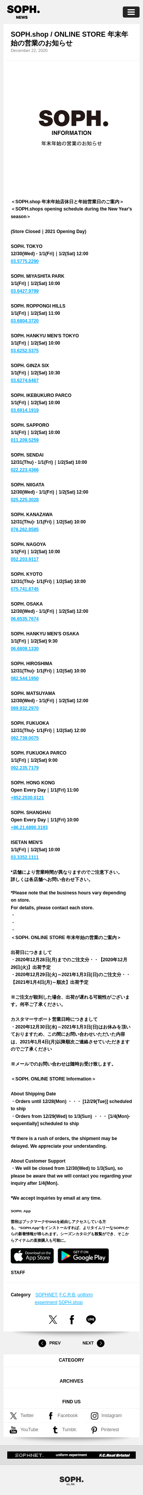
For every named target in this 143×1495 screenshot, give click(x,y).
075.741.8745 (25, 589)
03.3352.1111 (25, 857)
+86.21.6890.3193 (29, 827)
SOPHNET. (46, 1294)
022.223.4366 (25, 470)
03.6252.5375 (25, 350)
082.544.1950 (25, 678)
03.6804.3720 (25, 321)
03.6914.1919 (25, 410)
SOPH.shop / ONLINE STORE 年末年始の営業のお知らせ (69, 39)
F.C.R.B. (68, 1294)
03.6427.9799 (25, 291)
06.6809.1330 (25, 648)
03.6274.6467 (25, 380)
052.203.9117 (25, 559)
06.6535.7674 (25, 619)
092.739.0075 (25, 738)
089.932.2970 (25, 708)
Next (93, 1343)
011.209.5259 (25, 440)
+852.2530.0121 (27, 797)
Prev (50, 1343)
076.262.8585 (25, 529)
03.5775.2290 (25, 261)
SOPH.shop (71, 1302)
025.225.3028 (25, 499)
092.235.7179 (25, 768)
